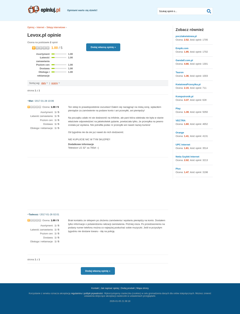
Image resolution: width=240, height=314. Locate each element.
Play (178, 108)
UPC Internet (183, 144)
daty (43, 83)
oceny (54, 83)
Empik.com (182, 48)
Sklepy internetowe (56, 27)
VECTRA (181, 120)
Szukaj (209, 11)
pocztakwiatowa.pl (186, 36)
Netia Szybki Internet (187, 156)
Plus (178, 168)
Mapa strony (142, 288)
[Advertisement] (97, 183)
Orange (180, 132)
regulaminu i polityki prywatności (87, 293)
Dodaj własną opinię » (103, 47)
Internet (40, 27)
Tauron (180, 72)
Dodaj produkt (128, 288)
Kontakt (95, 288)
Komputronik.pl (184, 96)
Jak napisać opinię (110, 288)
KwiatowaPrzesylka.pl (188, 84)
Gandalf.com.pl (184, 60)
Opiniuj (30, 27)
